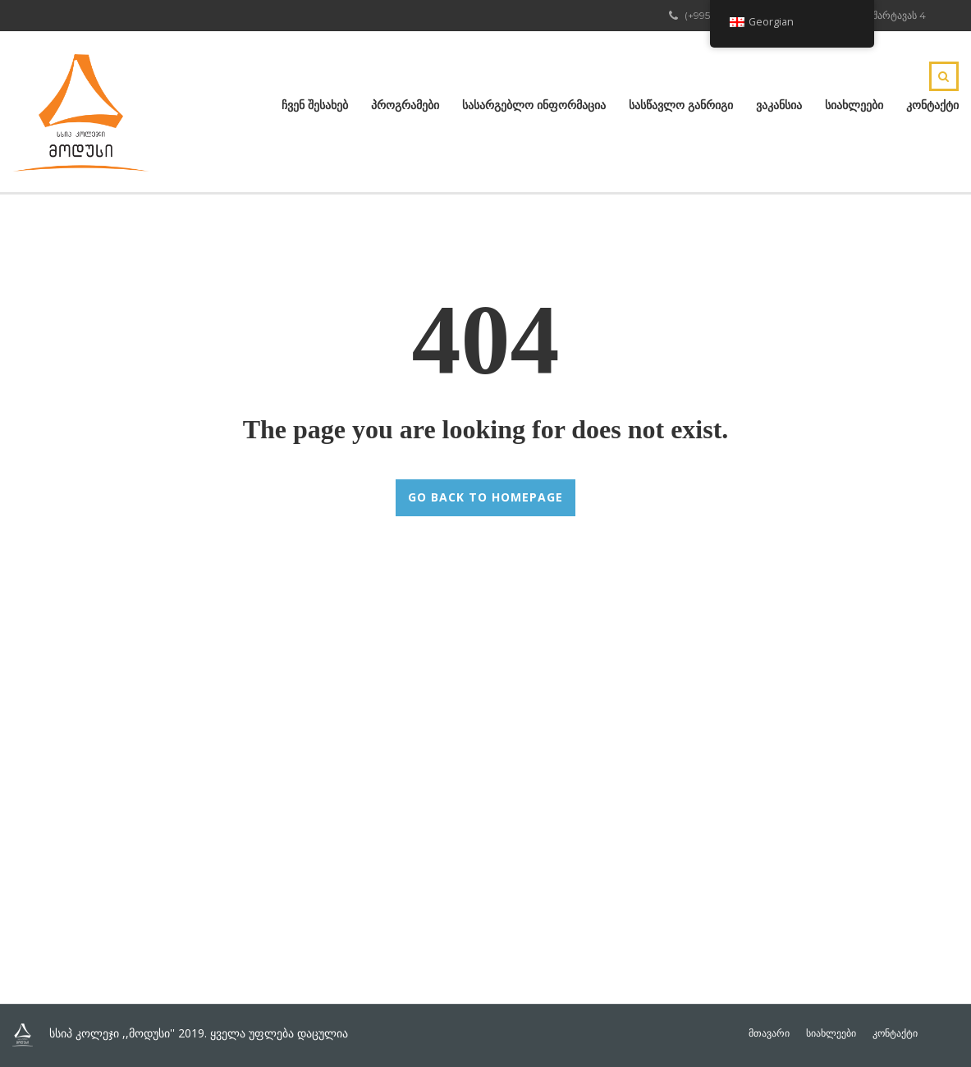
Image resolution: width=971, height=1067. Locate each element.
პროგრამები (405, 105)
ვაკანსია (779, 105)
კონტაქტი (932, 105)
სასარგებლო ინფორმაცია (534, 105)
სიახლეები (854, 105)
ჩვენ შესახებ (315, 105)
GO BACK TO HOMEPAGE (485, 497)
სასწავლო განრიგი (681, 105)
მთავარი (769, 1033)
